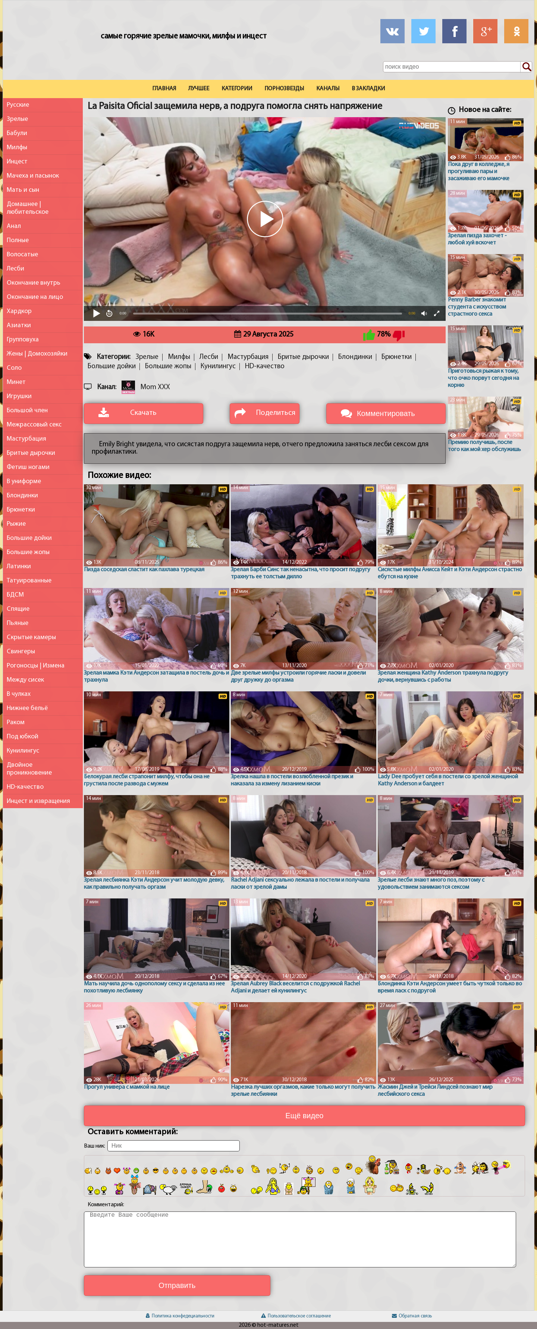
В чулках (19, 694)
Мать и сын (23, 190)
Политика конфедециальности (180, 1316)
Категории (237, 89)
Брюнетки (21, 510)
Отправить (176, 1285)
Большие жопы (28, 552)
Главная (164, 89)
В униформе (24, 481)
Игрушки (19, 396)
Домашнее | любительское (27, 208)
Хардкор (19, 311)
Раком (16, 722)
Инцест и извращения (38, 801)
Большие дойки (29, 538)
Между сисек (25, 680)
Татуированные (29, 581)
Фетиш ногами (28, 467)
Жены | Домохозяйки (37, 354)
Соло (14, 368)
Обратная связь (412, 1316)
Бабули (17, 133)
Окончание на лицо (35, 297)
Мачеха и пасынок (33, 176)
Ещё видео (304, 1115)
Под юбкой (22, 737)
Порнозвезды (284, 89)
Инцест (17, 162)
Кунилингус (23, 751)
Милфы (17, 147)
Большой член (27, 410)
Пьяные (17, 623)
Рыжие (16, 524)
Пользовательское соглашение (296, 1316)
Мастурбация (26, 439)
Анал (14, 226)
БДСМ (15, 595)
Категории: (113, 357)
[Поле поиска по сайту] (457, 66)
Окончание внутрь (33, 283)
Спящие (18, 609)
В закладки (368, 89)
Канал (106, 387)
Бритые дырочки (31, 453)
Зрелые (17, 119)
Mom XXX (155, 387)
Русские (18, 105)
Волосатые (22, 254)
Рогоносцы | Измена (36, 666)
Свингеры (21, 651)
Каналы (327, 89)
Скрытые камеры (31, 637)
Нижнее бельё (27, 708)
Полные (18, 240)
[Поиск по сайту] (526, 67)
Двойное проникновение (29, 769)
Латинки (19, 566)
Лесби (15, 269)
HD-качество (25, 787)
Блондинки (22, 495)
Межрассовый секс (34, 425)
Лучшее (198, 89)
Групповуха (23, 340)
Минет (16, 382)
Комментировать (386, 413)
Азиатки (19, 325)
